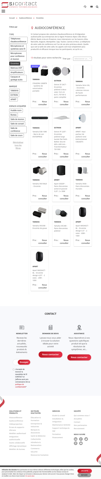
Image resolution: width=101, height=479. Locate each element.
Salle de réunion (17, 119)
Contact (77, 422)
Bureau (14, 115)
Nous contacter (50, 354)
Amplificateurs (17, 72)
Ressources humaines (39, 455)
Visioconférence (15, 417)
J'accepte (84, 471)
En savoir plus (29, 476)
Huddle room (16, 110)
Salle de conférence (15, 129)
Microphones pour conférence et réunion (17, 56)
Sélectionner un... (81, 59)
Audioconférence (25, 18)
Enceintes (40, 18)
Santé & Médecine (38, 436)
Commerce (35, 448)
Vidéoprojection (15, 424)
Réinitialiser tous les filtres (18, 145)
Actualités (78, 419)
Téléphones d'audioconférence (18, 40)
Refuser (84, 475)
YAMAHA (14, 90)
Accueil (12, 18)
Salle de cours (16, 135)
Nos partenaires (80, 425)
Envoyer (24, 362)
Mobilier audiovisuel (17, 433)
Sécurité (34, 452)
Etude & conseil (58, 415)
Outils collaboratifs (17, 443)
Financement (57, 437)
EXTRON (14, 95)
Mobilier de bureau (17, 449)
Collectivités (36, 439)
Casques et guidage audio (16, 78)
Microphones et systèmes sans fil (18, 47)
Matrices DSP (16, 68)
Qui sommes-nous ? (82, 415)
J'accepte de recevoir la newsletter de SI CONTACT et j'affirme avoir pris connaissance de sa (22, 378)
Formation (56, 434)
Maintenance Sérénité (61, 425)
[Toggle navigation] (3, 11)
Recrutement (79, 428)
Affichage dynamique (17, 446)
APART (13, 99)
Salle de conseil (17, 124)
